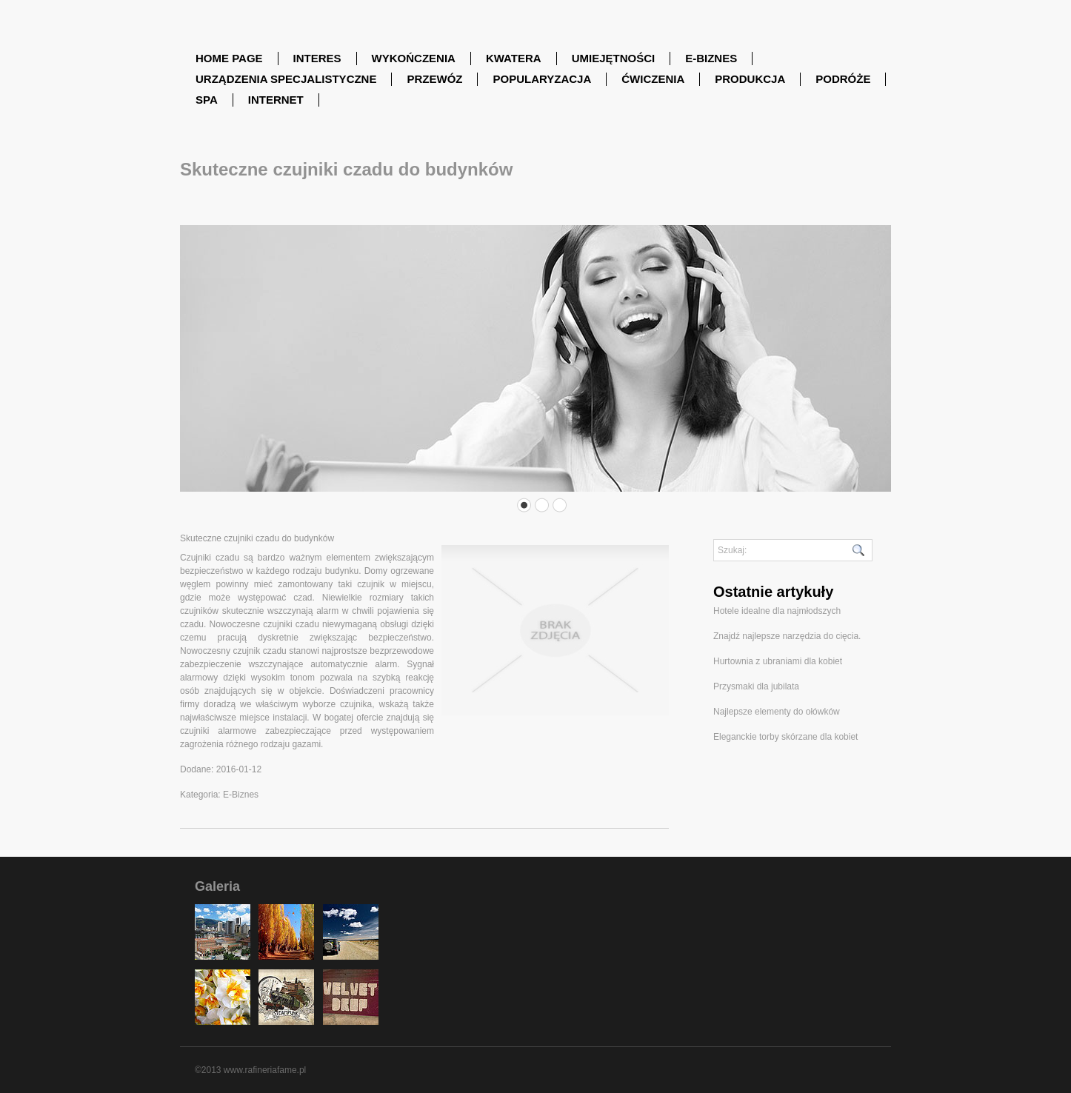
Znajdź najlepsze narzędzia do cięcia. (787, 636)
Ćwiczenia (652, 79)
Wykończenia (414, 58)
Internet (276, 99)
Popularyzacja (542, 79)
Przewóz (434, 79)
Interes (317, 58)
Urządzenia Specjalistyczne (286, 79)
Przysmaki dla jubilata (756, 686)
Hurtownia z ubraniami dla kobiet (777, 661)
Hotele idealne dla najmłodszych (777, 611)
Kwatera (513, 58)
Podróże (842, 79)
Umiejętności (613, 58)
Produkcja (750, 79)
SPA (207, 99)
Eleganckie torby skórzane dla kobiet (785, 737)
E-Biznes (711, 58)
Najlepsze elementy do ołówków (776, 711)
